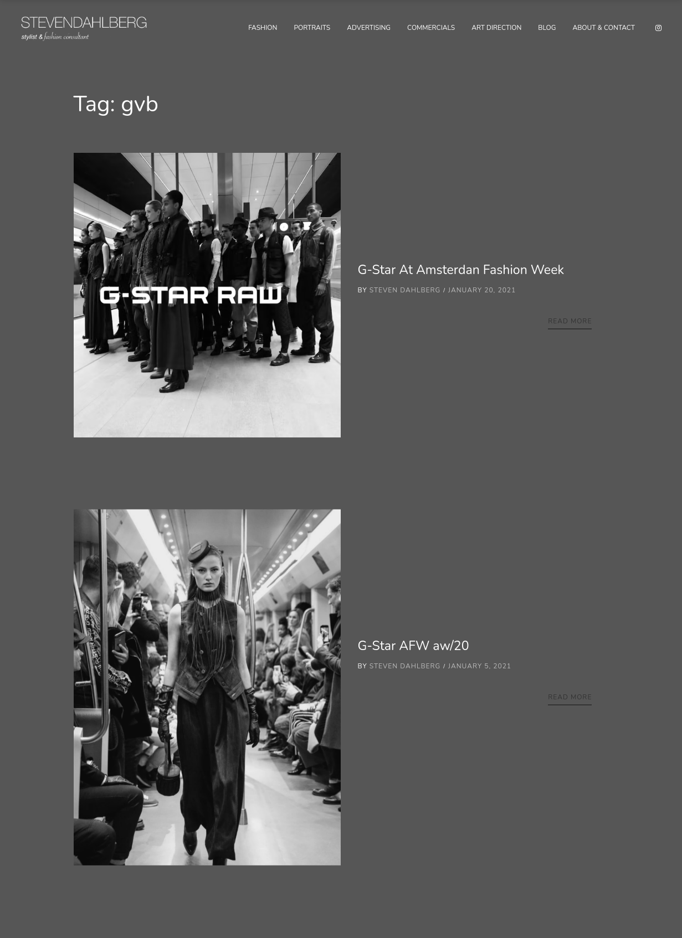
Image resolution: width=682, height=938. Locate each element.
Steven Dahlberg (405, 290)
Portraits (312, 27)
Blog (547, 27)
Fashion (262, 27)
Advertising (369, 27)
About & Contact (603, 27)
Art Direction (496, 27)
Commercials (431, 27)
